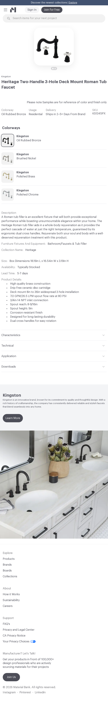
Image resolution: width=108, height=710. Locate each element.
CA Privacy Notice (14, 635)
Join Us (11, 677)
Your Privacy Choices (19, 641)
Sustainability (11, 600)
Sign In (32, 9)
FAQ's (6, 624)
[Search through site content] (56, 18)
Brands (7, 564)
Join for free (52, 9)
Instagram (9, 692)
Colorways (11, 128)
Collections (10, 576)
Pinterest (25, 692)
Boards (7, 570)
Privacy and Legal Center (18, 629)
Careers (8, 606)
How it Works (11, 594)
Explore (73, 3)
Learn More (13, 418)
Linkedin (40, 692)
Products (9, 559)
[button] (5, 10)
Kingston (6, 76)
